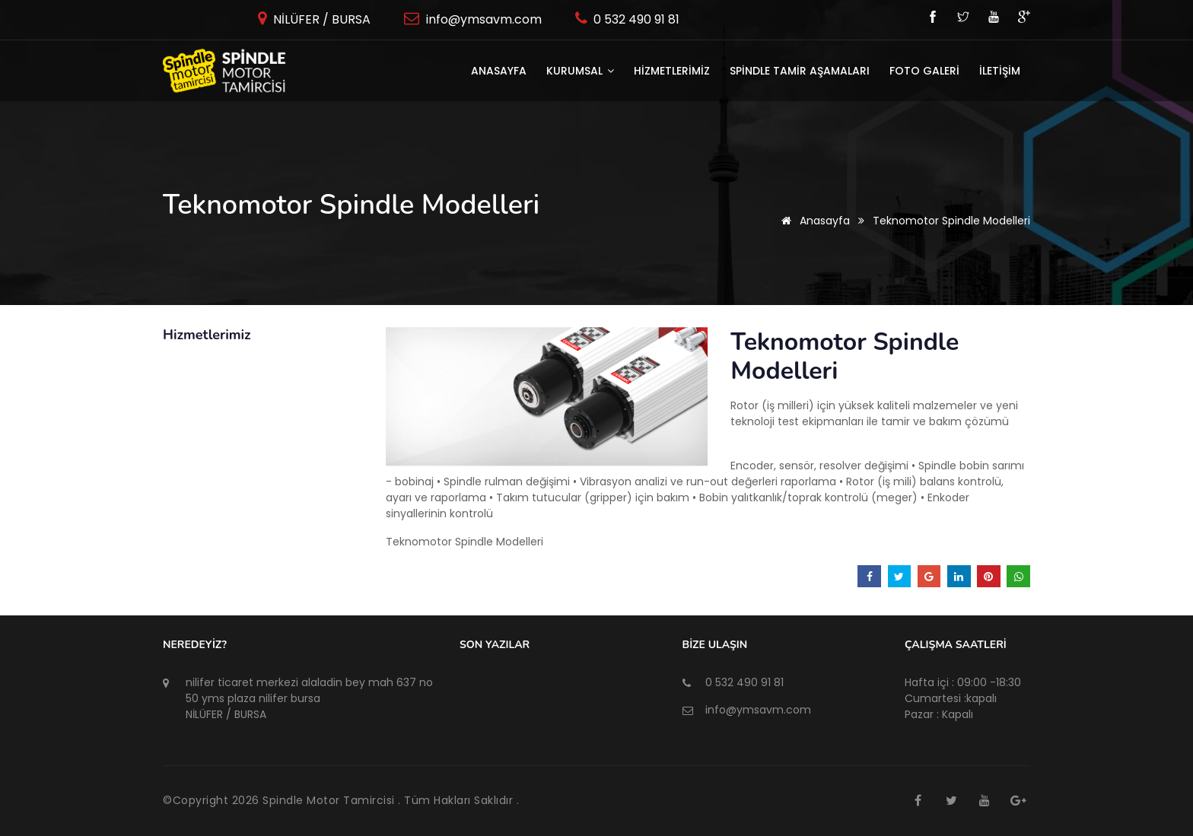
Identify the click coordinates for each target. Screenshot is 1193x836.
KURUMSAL (580, 70)
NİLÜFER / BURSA (320, 19)
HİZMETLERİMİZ (672, 70)
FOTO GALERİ (924, 70)
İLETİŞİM (999, 70)
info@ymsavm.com (482, 19)
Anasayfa (499, 70)
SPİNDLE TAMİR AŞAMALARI (800, 70)
